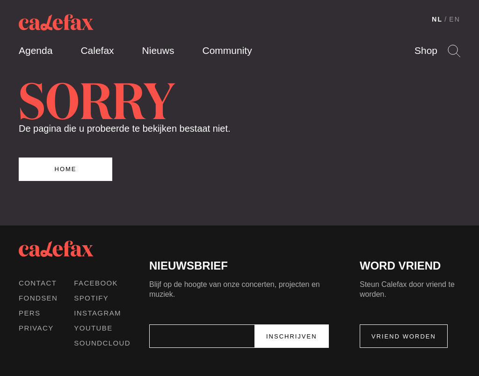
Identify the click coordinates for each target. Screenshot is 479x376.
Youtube (93, 328)
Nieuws (158, 50)
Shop (425, 50)
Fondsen (38, 298)
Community (227, 50)
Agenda (35, 50)
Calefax (97, 50)
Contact (38, 283)
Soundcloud (102, 343)
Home (66, 169)
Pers (30, 313)
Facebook (96, 283)
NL (437, 19)
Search (454, 51)
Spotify (91, 298)
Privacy (36, 328)
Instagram (97, 313)
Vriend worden (403, 336)
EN (454, 19)
